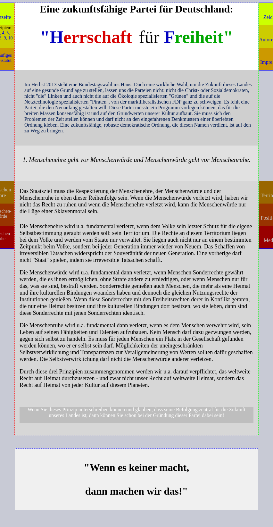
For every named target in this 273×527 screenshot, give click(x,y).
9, (5, 38)
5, (8, 32)
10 (10, 38)
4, (3, 32)
